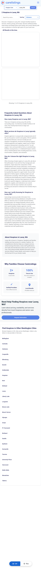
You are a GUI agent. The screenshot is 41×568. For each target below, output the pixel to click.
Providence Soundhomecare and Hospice (11, 54)
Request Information (20, 278)
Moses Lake (5, 367)
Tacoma (4, 415)
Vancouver (5, 425)
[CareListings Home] (16, 2)
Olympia (4, 378)
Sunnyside (5, 409)
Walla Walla (5, 430)
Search (33, 7)
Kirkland (4, 346)
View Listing (29, 44)
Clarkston (5, 309)
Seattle (4, 399)
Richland (4, 394)
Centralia (4, 304)
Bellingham (5, 299)
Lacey (4, 351)
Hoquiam (5, 336)
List (14, 564)
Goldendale (5, 330)
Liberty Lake (5, 357)
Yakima (4, 441)
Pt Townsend (6, 388)
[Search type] (11, 7)
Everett (4, 325)
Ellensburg (5, 320)
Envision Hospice (9, 34)
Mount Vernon (6, 372)
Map (26, 564)
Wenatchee (5, 436)
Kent (3, 341)
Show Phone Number (12, 44)
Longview (5, 362)
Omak (4, 383)
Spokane (4, 404)
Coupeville (5, 315)
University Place (7, 420)
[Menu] (38, 2)
